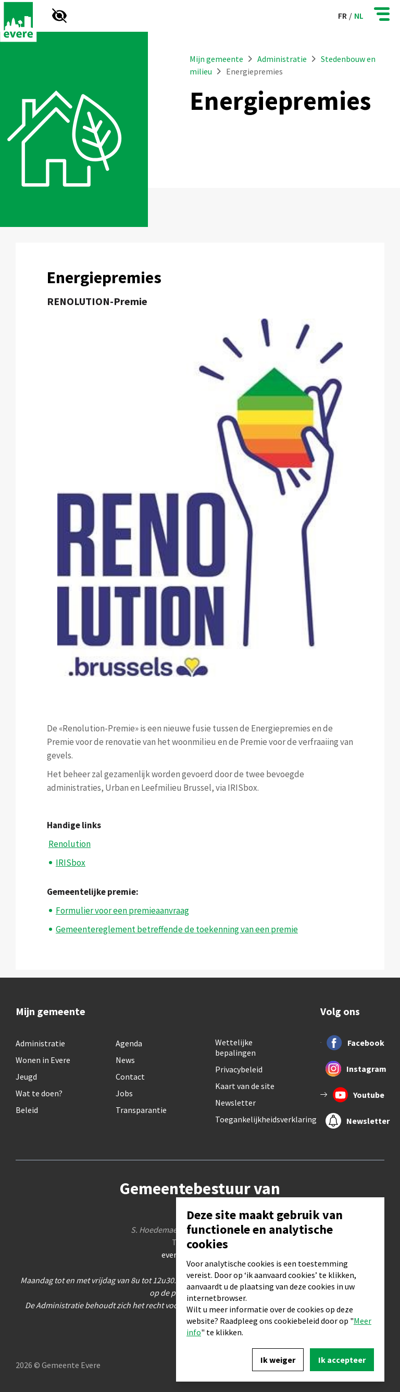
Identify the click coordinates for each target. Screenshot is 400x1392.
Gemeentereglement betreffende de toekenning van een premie (177, 929)
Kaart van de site (244, 1086)
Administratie (282, 59)
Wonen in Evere (43, 1060)
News (125, 1060)
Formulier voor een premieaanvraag (122, 910)
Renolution (69, 844)
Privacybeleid (238, 1069)
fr (342, 15)
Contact (130, 1076)
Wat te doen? (39, 1093)
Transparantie (141, 1110)
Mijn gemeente (216, 59)
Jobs (124, 1093)
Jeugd (26, 1076)
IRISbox (70, 862)
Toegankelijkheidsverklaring (266, 1119)
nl (359, 15)
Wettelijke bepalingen (235, 1047)
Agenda (129, 1043)
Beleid (27, 1110)
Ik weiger (277, 1360)
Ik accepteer (342, 1360)
